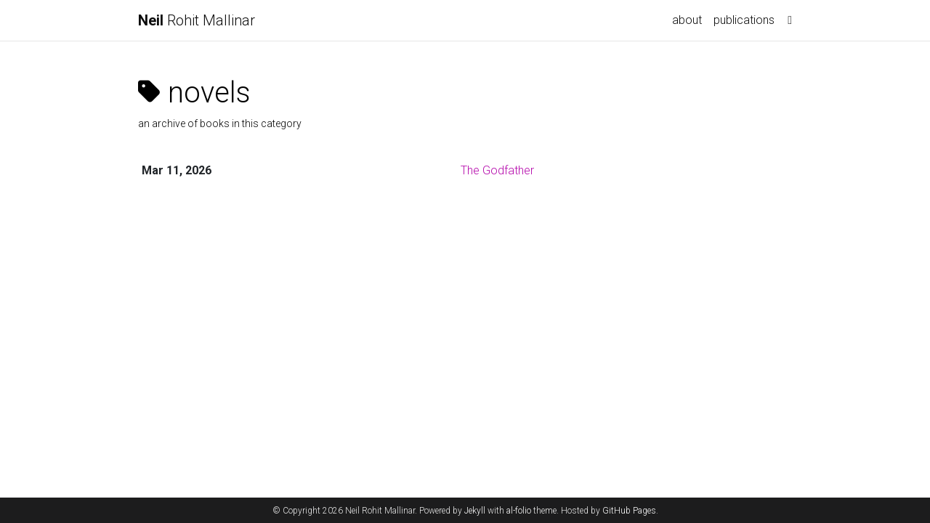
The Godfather (497, 170)
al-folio (518, 511)
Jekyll (474, 511)
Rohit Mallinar (196, 20)
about (687, 20)
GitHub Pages (629, 511)
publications (744, 20)
